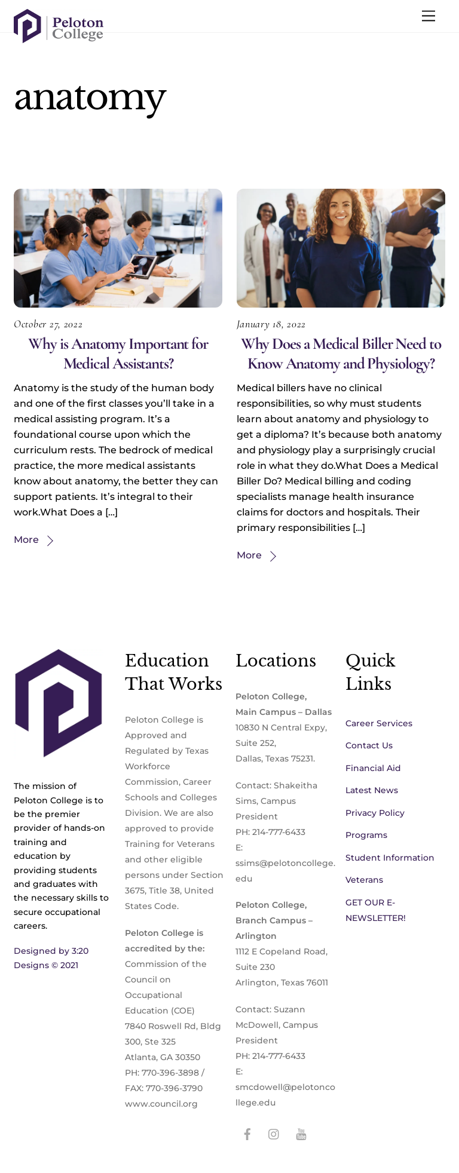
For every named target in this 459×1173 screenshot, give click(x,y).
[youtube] (301, 1133)
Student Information (389, 857)
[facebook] (247, 1133)
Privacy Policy (375, 812)
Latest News (371, 790)
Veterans (364, 879)
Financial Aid (373, 768)
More (26, 539)
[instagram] (274, 1133)
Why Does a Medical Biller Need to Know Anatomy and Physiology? (341, 353)
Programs (366, 835)
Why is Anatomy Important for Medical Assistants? (118, 353)
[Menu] (428, 16)
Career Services (378, 723)
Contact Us (369, 745)
